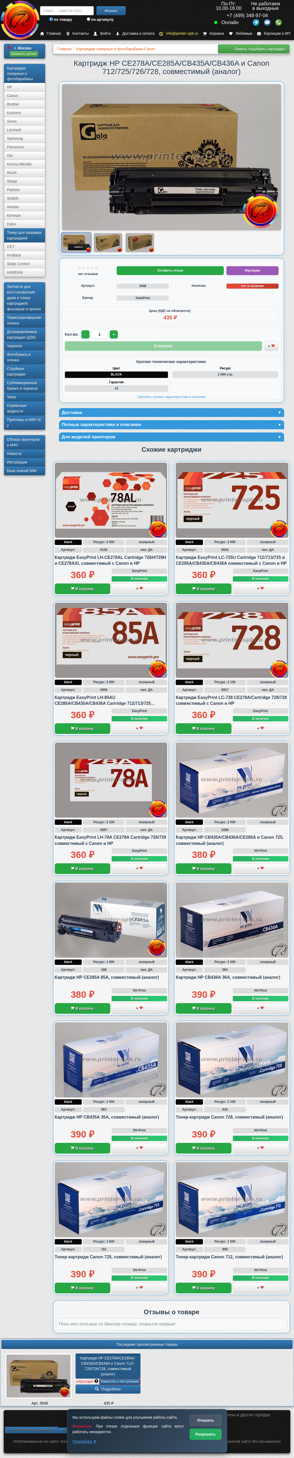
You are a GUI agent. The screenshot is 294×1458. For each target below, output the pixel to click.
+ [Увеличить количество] (114, 334)
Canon (12, 96)
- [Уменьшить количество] (85, 334)
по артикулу (100, 19)
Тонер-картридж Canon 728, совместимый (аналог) (229, 1118)
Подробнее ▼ (85, 1441)
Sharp (12, 181)
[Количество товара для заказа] (100, 334)
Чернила (14, 346)
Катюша (14, 215)
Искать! (111, 11)
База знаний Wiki (22, 471)
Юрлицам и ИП (273, 33)
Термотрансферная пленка (24, 320)
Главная (50, 33)
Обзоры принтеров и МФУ (23, 442)
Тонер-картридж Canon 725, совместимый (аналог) (108, 1258)
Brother (13, 104)
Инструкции (17, 462)
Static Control (18, 264)
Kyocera (14, 113)
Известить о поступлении (120, 1382)
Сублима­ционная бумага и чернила (22, 385)
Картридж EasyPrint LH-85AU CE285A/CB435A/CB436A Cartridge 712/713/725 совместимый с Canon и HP (103, 704)
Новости (14, 453)
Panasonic (15, 147)
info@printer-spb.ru (178, 33)
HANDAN (15, 272)
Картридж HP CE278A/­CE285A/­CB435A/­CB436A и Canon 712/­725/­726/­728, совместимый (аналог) (108, 1367)
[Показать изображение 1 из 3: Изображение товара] (76, 243)
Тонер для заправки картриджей (24, 235)
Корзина (213, 33)
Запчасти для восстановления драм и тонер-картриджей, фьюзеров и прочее (24, 297)
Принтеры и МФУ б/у (24, 422)
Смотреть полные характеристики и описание (172, 397)
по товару (60, 19)
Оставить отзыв (170, 270)
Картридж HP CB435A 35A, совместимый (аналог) (107, 1118)
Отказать (205, 1420)
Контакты (77, 33)
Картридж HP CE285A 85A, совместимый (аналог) (107, 978)
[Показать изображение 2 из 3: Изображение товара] (108, 242)
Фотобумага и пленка (18, 357)
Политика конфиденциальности (31, 1431)
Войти (102, 33)
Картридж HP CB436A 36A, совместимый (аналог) (228, 978)
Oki (10, 155)
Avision (13, 207)
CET (10, 247)
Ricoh (12, 173)
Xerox (12, 121)
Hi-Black (14, 255)
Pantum (13, 190)
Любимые (240, 33)
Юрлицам (252, 270)
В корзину (82, 590)
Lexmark (14, 130)
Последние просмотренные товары (147, 1345)
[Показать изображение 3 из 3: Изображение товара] (140, 242)
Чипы (11, 397)
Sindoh (13, 198)
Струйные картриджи (16, 371)
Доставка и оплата (135, 33)
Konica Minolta (19, 164)
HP (9, 87)
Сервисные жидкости (17, 408)
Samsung (15, 138)
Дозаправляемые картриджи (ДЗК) (22, 334)
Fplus (11, 224)
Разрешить (205, 1434)
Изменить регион (24, 54)
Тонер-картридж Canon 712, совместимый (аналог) (229, 1258)
